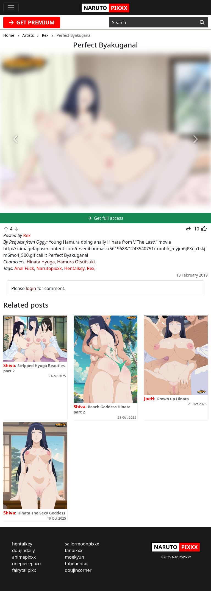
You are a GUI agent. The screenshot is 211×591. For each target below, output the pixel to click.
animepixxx (24, 557)
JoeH (149, 399)
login (31, 288)
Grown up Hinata (173, 398)
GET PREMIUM (32, 22)
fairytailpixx (24, 570)
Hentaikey (74, 268)
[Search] (202, 22)
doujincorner (78, 570)
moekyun (74, 557)
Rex (90, 268)
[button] (16, 139)
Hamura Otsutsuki (76, 262)
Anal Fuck (24, 268)
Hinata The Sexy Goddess (41, 513)
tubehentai (76, 564)
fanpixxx (73, 550)
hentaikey (22, 544)
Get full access (105, 218)
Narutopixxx (49, 268)
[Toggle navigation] (11, 7)
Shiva (9, 365)
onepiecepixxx (27, 564)
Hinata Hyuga (41, 262)
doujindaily (23, 550)
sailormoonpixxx (82, 544)
